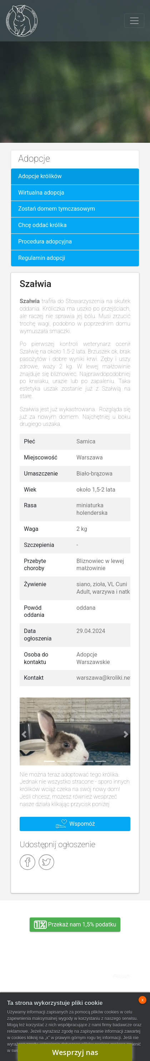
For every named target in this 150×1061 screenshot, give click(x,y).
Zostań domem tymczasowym (56, 208)
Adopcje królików (40, 176)
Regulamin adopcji (41, 258)
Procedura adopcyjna (45, 241)
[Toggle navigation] (134, 21)
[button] (24, 734)
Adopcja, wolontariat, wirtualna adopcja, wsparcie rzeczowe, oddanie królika (40, 970)
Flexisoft (121, 976)
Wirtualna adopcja (41, 192)
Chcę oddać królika (42, 225)
